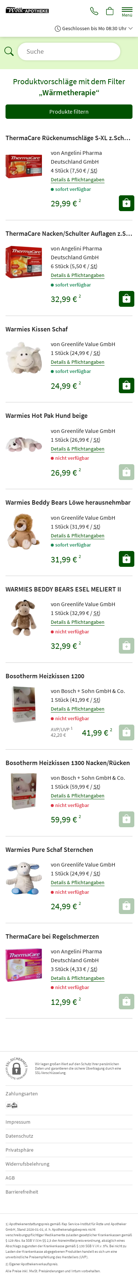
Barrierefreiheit (22, 1191)
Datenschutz (19, 1136)
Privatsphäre (19, 1149)
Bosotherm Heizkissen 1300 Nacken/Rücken (68, 762)
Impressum (18, 1122)
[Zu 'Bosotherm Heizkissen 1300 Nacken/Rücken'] (24, 791)
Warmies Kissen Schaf (37, 329)
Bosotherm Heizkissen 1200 (45, 676)
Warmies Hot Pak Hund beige (47, 415)
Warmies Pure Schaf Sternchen (49, 849)
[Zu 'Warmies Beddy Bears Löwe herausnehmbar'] (24, 531)
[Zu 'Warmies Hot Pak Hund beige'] (24, 444)
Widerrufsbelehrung (27, 1163)
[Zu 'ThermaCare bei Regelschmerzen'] (24, 965)
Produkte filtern (69, 111)
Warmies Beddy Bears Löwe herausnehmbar (68, 502)
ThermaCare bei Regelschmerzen (52, 936)
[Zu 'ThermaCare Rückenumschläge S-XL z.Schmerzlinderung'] (24, 166)
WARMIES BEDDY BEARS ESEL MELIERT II (63, 589)
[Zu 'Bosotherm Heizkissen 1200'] (24, 704)
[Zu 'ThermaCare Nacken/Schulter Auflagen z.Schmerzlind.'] (24, 262)
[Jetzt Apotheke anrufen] (94, 11)
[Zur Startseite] (30, 9)
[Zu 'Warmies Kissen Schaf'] (24, 357)
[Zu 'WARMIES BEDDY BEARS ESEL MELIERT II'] (24, 618)
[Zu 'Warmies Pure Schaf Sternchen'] (24, 878)
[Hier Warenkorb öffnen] (110, 11)
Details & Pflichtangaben (78, 179)
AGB (10, 1177)
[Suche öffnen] (69, 51)
